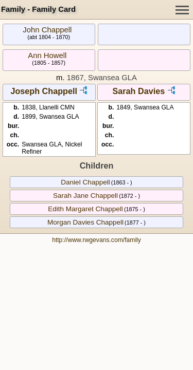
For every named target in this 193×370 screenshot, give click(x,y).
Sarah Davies (138, 91)
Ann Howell (47, 55)
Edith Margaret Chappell (85, 209)
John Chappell (47, 30)
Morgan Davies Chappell (85, 222)
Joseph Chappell (43, 91)
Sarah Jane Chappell (85, 195)
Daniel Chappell (85, 182)
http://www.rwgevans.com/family (96, 240)
